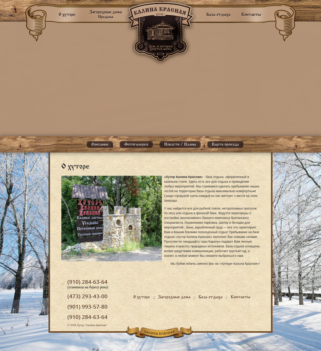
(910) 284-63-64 (87, 281)
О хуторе (67, 15)
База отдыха (218, 15)
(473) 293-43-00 (87, 296)
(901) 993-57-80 (87, 306)
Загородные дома (174, 297)
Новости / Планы (180, 144)
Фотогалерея (136, 144)
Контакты (251, 15)
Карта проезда (225, 144)
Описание (99, 144)
